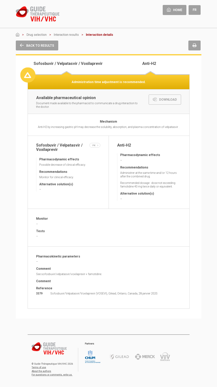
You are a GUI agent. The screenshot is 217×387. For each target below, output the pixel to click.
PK (95, 145)
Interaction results (66, 35)
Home (174, 10)
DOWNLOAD (165, 99)
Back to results (37, 45)
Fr (194, 10)
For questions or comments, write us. (52, 374)
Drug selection (36, 35)
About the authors (41, 371)
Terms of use (39, 367)
